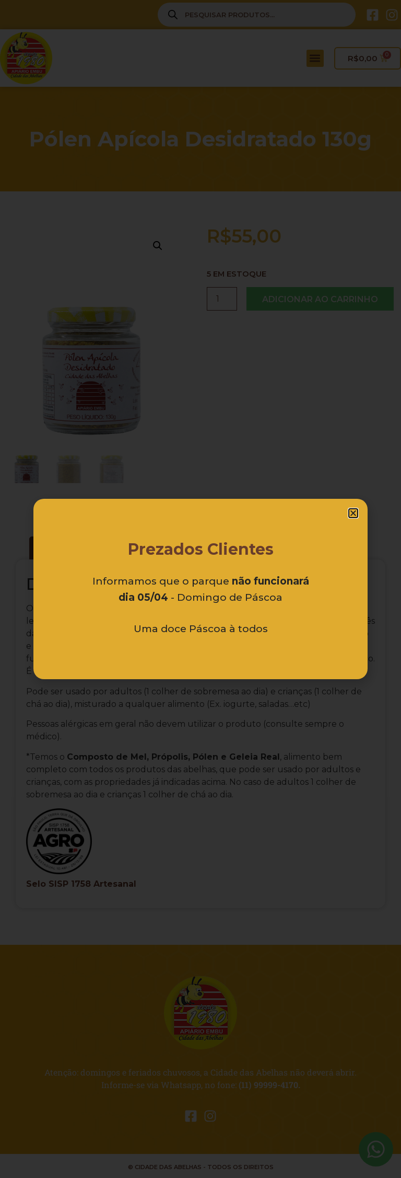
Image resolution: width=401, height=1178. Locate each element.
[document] (200, 589)
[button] (353, 513)
